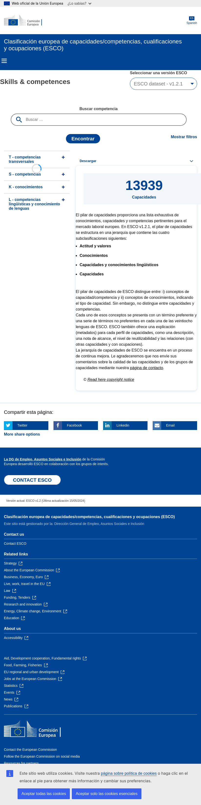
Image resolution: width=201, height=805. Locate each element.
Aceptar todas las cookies (43, 794)
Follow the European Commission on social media (42, 756)
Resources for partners (21, 763)
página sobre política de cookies (129, 773)
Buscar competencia (98, 109)
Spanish (192, 20)
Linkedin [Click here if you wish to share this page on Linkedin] (122, 425)
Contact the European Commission (30, 750)
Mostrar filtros (184, 137)
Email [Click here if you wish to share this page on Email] (170, 425)
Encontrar (82, 138)
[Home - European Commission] (27, 20)
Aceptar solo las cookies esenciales (107, 794)
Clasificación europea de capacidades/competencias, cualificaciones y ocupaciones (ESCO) (89, 517)
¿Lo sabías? (79, 3)
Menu (4, 61)
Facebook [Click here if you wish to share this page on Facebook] (74, 425)
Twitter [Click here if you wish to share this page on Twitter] (22, 425)
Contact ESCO (15, 543)
